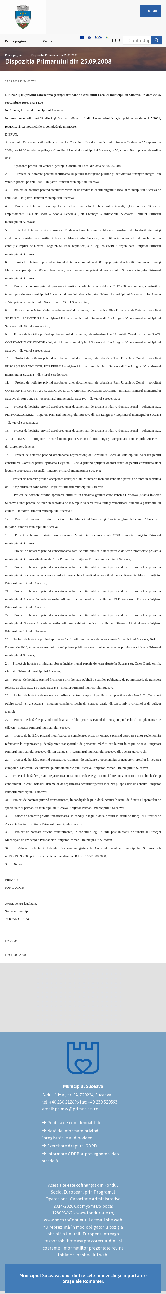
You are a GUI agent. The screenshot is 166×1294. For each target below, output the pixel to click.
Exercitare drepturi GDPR (72, 1146)
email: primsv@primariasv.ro (70, 1108)
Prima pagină (15, 41)
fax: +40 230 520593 (98, 1102)
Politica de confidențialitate (74, 1122)
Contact (49, 41)
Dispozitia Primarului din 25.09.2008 (54, 55)
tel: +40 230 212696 (60, 1102)
